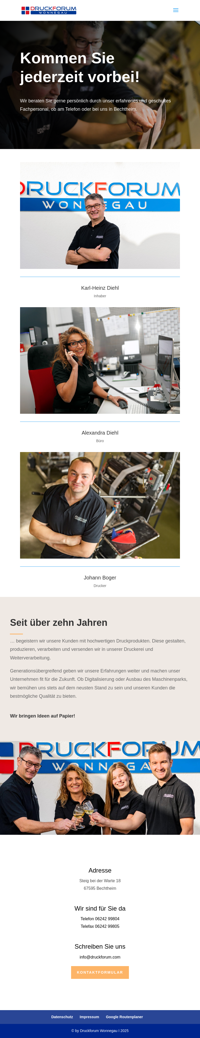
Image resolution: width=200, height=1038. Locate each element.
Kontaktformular (100, 972)
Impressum (89, 1017)
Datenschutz (62, 1017)
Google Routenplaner (124, 1017)
